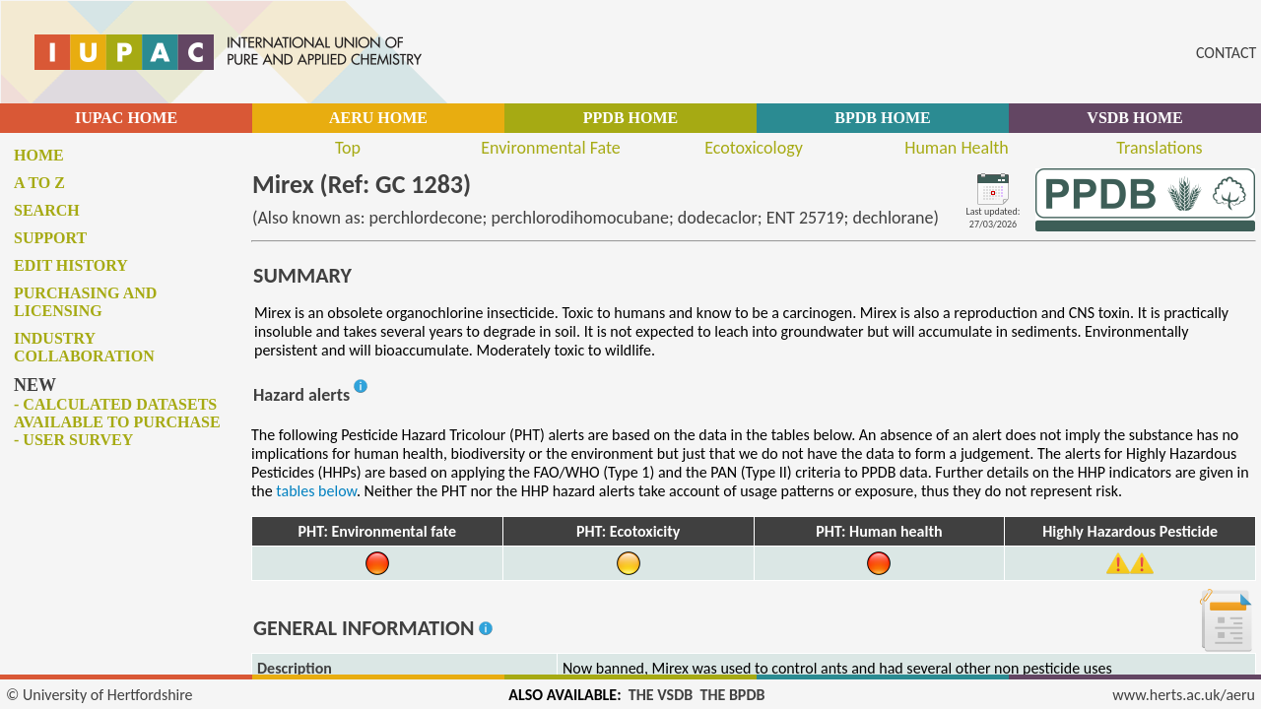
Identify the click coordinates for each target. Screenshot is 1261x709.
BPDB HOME (882, 117)
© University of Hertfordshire (99, 694)
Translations (1159, 148)
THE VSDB (661, 694)
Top (348, 148)
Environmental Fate (550, 148)
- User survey (73, 439)
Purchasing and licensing (85, 302)
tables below (316, 491)
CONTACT (1226, 52)
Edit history (71, 265)
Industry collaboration (84, 347)
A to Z (39, 182)
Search (47, 210)
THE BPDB (731, 694)
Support (50, 237)
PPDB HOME (630, 117)
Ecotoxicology (753, 148)
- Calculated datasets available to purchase (117, 413)
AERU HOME (378, 117)
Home (39, 155)
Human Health (956, 148)
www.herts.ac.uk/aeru (1183, 694)
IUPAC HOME (126, 117)
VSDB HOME (1134, 117)
